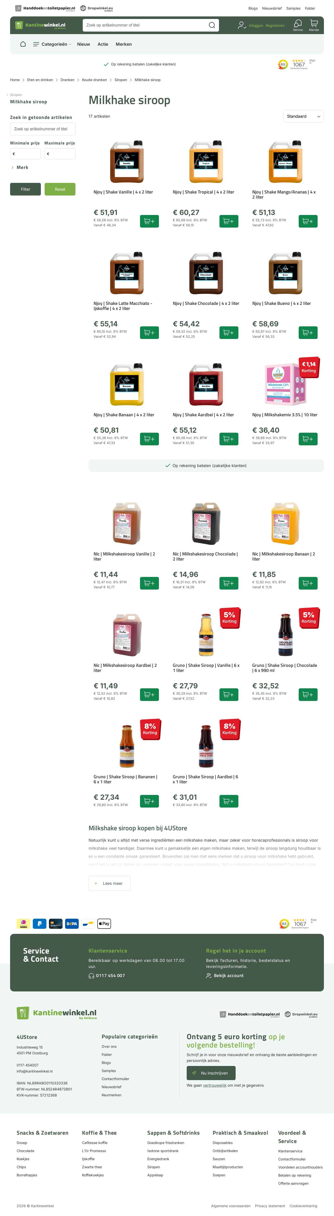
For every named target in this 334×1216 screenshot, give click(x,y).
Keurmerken (111, 1095)
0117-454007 (28, 1065)
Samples (293, 8)
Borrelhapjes (27, 1175)
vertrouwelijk (215, 1085)
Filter (25, 189)
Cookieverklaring (303, 1206)
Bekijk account (229, 975)
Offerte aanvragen (293, 1183)
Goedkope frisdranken (165, 1142)
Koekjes (23, 1159)
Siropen (121, 80)
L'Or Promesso (94, 1151)
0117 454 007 (110, 975)
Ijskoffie (88, 1159)
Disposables (223, 1142)
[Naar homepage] (23, 44)
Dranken (67, 80)
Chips (21, 1167)
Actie (103, 44)
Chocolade (25, 1151)
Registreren (275, 25)
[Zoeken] (211, 25)
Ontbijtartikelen (225, 1151)
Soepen (219, 1175)
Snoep (22, 1142)
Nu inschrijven (214, 1073)
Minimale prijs (25, 143)
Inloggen (256, 25)
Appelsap (155, 1175)
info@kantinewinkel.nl (34, 1071)
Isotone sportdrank (163, 1151)
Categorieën (54, 44)
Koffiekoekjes (93, 1175)
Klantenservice (108, 950)
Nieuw (83, 44)
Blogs (253, 8)
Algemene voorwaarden (230, 1206)
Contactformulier (115, 1079)
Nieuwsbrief (272, 8)
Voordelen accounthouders (300, 1167)
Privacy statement (270, 1206)
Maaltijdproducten (228, 1167)
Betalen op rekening (294, 1175)
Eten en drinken (40, 80)
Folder (310, 8)
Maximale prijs (59, 143)
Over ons (109, 1046)
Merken (124, 44)
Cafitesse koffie (94, 1142)
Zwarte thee (92, 1167)
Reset (60, 189)
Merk (23, 167)
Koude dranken (94, 80)
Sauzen (219, 1159)
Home (15, 80)
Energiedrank (158, 1159)
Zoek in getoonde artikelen (41, 117)
